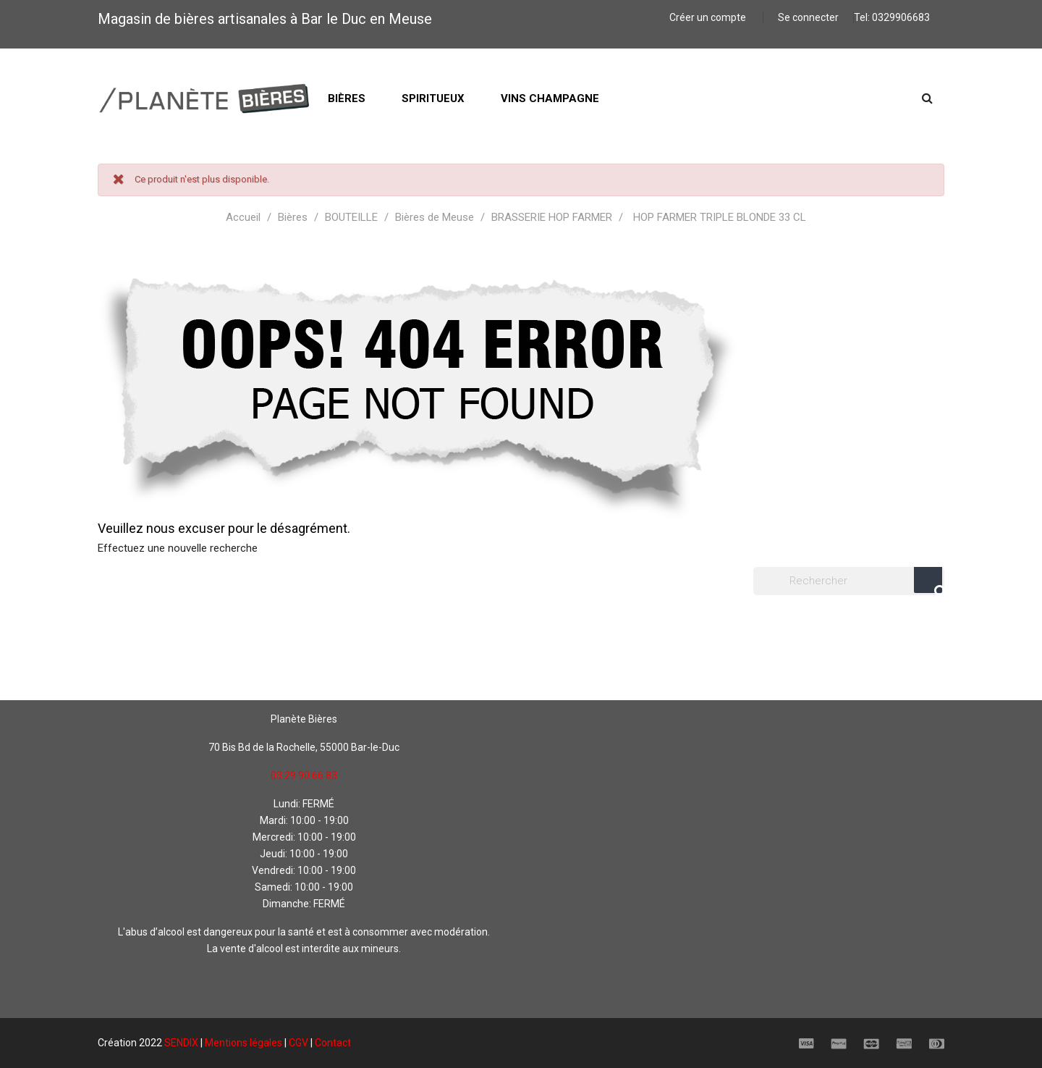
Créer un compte (708, 17)
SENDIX (181, 1042)
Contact (333, 1042)
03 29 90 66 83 (304, 775)
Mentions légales (243, 1042)
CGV (298, 1042)
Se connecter (808, 17)
